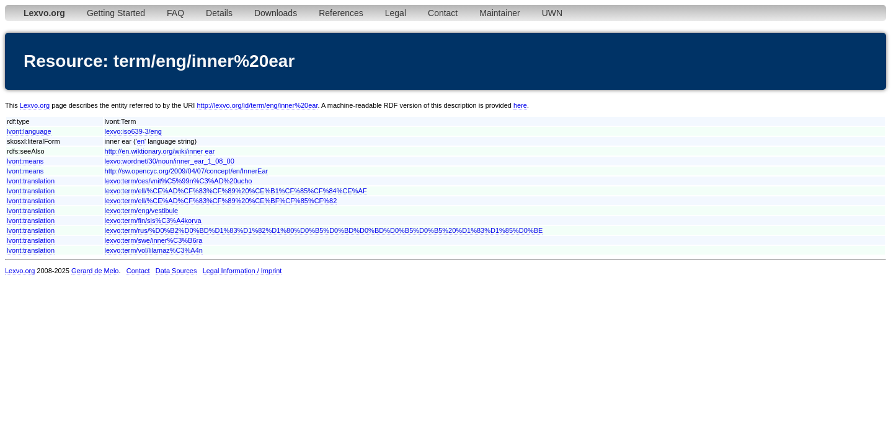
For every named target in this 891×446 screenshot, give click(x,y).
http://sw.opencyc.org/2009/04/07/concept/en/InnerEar (186, 171)
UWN (552, 13)
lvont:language (29, 131)
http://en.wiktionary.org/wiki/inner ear (160, 151)
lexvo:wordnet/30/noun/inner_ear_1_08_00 (169, 161)
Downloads (275, 13)
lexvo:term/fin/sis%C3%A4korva (153, 220)
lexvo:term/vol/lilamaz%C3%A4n (154, 250)
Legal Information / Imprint (242, 270)
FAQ (175, 13)
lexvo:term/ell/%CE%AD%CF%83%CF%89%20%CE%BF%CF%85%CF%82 (221, 200)
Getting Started (116, 13)
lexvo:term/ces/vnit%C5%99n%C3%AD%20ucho (178, 181)
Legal (395, 13)
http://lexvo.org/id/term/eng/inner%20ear (257, 105)
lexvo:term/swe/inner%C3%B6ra (154, 240)
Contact (443, 13)
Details (219, 13)
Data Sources (176, 270)
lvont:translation (31, 181)
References (341, 13)
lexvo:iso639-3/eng (133, 131)
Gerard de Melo (94, 270)
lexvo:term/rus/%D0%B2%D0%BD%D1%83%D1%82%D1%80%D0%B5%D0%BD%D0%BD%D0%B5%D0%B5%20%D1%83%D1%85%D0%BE (324, 230)
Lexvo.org (35, 105)
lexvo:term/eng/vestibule (142, 210)
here (520, 105)
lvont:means (25, 161)
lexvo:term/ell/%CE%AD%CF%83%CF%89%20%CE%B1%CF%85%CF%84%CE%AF (236, 191)
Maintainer (499, 13)
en (140, 141)
